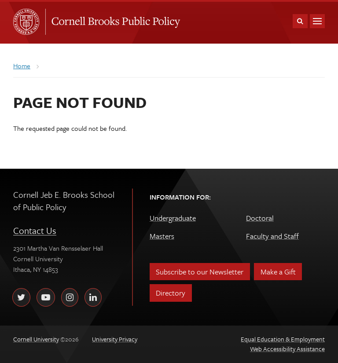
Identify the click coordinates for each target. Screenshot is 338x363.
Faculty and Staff (272, 235)
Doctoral (260, 217)
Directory (170, 292)
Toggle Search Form (300, 21)
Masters (162, 235)
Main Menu (317, 21)
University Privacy (114, 339)
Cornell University (29, 21)
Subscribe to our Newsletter (199, 271)
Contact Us (34, 230)
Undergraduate (173, 217)
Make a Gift (278, 271)
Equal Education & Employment (283, 339)
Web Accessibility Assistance (287, 348)
